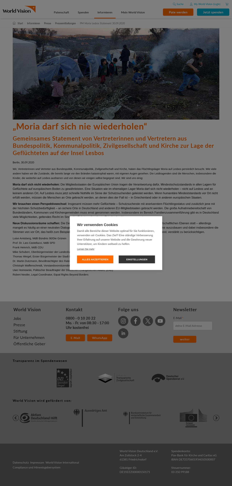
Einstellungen (137, 259)
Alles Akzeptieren (95, 259)
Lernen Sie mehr (85, 249)
